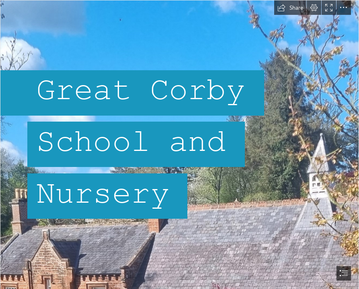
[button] (290, 7)
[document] (179, 144)
